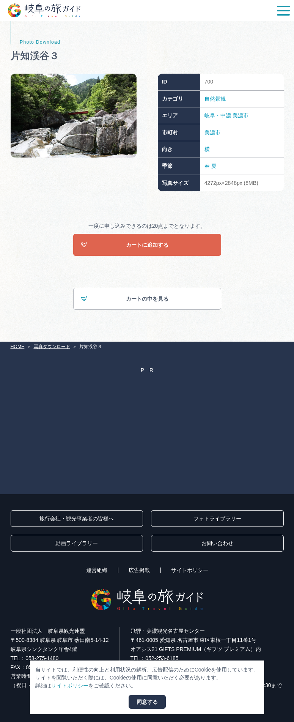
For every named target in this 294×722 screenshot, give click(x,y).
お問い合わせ (217, 543)
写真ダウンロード (52, 346)
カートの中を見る (124, 299)
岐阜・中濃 (217, 115)
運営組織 (96, 570)
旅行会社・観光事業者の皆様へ (76, 518)
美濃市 (240, 115)
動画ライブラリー (76, 543)
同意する (147, 702)
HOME (18, 346)
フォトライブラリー (217, 518)
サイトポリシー (189, 570)
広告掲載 (139, 570)
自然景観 (215, 99)
